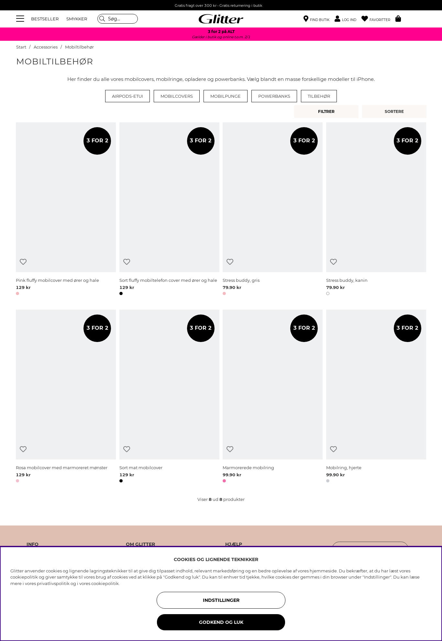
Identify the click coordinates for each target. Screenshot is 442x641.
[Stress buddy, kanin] (376, 210)
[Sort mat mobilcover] (169, 397)
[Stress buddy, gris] (273, 210)
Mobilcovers (176, 96)
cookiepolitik (105, 583)
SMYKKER (76, 18)
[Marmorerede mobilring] (273, 397)
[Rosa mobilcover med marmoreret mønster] (66, 397)
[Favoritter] (378, 19)
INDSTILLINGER (221, 600)
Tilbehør (319, 96)
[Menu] (21, 18)
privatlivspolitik (53, 583)
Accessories (46, 47)
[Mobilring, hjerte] (376, 397)
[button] (348, 19)
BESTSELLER (45, 18)
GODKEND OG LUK (221, 622)
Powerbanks (274, 96)
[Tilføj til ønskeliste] (23, 262)
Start (21, 47)
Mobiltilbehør (79, 47)
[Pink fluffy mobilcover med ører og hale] (66, 210)
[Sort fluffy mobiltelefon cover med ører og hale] (169, 210)
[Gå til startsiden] (221, 19)
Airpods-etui (127, 96)
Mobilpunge (225, 96)
